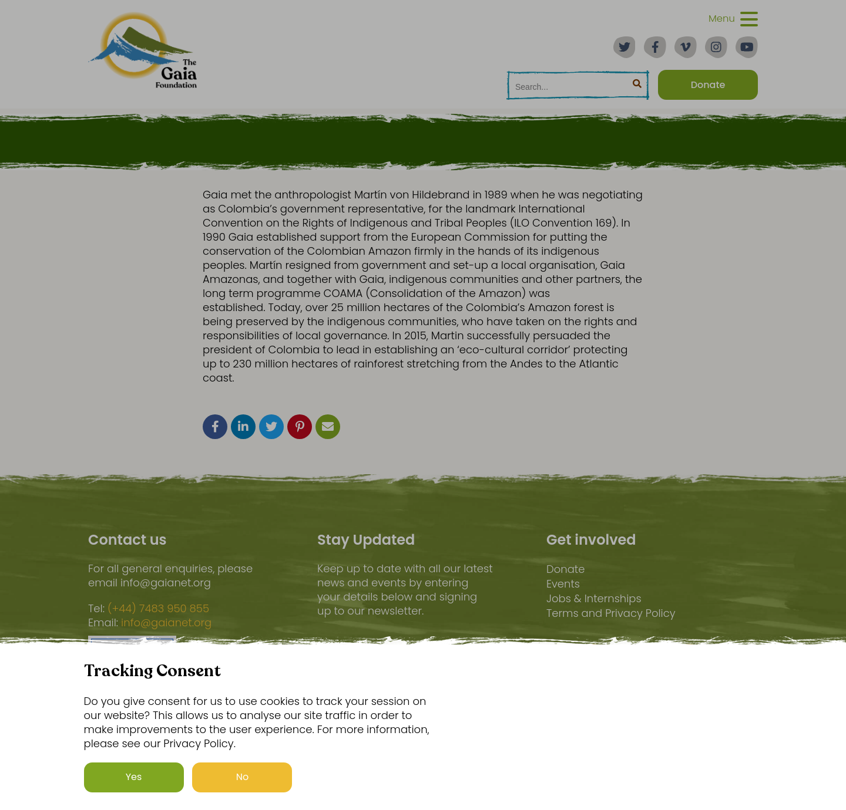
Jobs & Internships (594, 598)
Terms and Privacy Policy (611, 613)
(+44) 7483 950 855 (158, 609)
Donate (565, 569)
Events (563, 583)
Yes (134, 777)
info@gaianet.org (166, 623)
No (242, 777)
